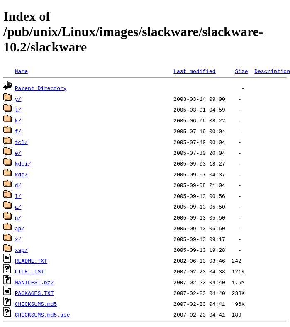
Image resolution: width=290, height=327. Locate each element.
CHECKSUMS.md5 (36, 303)
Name (21, 71)
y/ (18, 98)
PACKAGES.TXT (34, 293)
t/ (18, 109)
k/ (18, 120)
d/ (18, 185)
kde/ (21, 174)
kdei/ (23, 163)
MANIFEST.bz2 (34, 282)
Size (241, 71)
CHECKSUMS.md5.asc (42, 314)
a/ (18, 206)
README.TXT (31, 260)
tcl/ (21, 142)
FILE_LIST (29, 271)
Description (272, 71)
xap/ (21, 250)
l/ (18, 196)
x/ (18, 239)
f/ (18, 131)
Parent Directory (41, 88)
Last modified (194, 71)
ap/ (19, 228)
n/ (18, 217)
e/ (18, 152)
